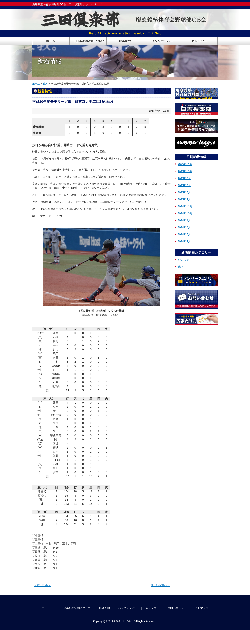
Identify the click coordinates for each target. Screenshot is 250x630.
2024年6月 (184, 227)
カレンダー (152, 608)
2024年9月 (184, 220)
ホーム (36, 83)
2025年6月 (184, 185)
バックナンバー (127, 608)
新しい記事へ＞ (160, 585)
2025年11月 (185, 164)
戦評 (45, 83)
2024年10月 (185, 213)
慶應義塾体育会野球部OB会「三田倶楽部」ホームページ (67, 4)
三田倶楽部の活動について (74, 608)
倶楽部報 (104, 608)
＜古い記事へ (42, 585)
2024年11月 (185, 206)
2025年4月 (184, 199)
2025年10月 (185, 171)
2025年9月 (184, 178)
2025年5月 (184, 192)
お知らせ (183, 259)
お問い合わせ (175, 608)
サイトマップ (200, 608)
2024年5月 (184, 234)
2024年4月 (184, 241)
